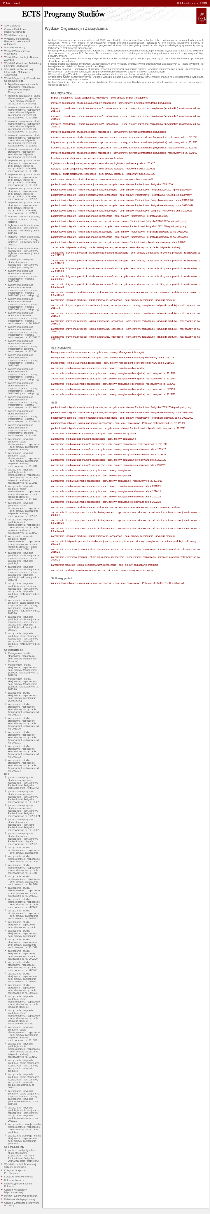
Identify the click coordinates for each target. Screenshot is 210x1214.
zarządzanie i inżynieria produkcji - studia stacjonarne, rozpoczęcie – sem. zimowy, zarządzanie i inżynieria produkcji (24, 558)
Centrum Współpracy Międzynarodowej (15, 1191)
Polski (6, 3)
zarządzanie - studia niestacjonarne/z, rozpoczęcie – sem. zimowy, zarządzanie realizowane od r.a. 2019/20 (24, 880)
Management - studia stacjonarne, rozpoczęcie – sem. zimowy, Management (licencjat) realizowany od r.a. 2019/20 (23, 684)
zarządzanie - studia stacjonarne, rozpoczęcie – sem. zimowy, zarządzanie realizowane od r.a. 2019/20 (23, 955)
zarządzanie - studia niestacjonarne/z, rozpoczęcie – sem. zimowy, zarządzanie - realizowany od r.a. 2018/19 (24, 869)
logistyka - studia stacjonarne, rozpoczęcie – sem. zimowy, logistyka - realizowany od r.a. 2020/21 (24, 240)
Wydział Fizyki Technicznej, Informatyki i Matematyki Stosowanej (18, 72)
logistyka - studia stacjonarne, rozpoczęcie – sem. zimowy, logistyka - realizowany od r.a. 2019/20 (24, 229)
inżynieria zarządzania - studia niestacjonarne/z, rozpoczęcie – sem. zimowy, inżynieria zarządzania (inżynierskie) (24, 99)
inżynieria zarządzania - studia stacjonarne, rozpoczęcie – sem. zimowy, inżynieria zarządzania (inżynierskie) (24, 153)
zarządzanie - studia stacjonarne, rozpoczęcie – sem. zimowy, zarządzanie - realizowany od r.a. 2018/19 (23, 943)
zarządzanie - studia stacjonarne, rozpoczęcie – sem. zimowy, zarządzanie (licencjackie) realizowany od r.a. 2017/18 (23, 709)
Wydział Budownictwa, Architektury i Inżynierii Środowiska (23, 64)
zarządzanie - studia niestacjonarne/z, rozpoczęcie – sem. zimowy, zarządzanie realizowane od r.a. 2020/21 (24, 891)
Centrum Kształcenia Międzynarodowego (15, 30)
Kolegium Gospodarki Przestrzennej (15, 1171)
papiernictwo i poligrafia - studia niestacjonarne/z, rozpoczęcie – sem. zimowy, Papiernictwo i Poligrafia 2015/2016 (23, 276)
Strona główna (12, 25)
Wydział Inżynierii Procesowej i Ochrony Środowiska (20, 1165)
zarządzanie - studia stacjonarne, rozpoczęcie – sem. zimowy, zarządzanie (22, 925)
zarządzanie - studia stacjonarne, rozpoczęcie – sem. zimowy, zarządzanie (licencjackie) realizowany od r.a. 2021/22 (23, 751)
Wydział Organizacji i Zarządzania (22, 78)
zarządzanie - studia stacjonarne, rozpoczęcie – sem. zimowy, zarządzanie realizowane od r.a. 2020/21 (23, 966)
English (16, 3)
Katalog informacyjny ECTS (192, 3)
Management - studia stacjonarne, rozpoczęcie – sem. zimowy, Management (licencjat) (22, 657)
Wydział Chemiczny (14, 47)
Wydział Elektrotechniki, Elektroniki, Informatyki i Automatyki (17, 41)
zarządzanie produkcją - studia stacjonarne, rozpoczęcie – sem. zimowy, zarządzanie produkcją (24, 1139)
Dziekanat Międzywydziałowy (19, 1199)
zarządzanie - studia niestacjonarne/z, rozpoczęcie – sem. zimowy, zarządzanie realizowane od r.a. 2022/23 (24, 914)
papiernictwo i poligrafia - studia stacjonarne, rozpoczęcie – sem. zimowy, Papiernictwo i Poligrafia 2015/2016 (23, 360)
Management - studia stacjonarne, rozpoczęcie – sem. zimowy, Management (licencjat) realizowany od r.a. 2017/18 (23, 670)
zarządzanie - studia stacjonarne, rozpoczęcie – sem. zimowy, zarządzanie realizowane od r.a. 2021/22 (23, 977)
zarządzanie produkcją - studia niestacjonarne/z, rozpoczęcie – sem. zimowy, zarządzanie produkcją (24, 1128)
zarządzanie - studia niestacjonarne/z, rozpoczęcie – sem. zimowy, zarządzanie (24, 850)
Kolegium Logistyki (14, 1180)
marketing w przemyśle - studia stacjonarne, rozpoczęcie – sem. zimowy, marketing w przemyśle (23, 263)
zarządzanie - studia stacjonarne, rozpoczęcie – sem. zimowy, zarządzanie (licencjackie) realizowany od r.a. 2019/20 (23, 723)
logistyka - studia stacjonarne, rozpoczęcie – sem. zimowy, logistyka (24, 219)
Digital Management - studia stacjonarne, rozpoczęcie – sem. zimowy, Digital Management (23, 88)
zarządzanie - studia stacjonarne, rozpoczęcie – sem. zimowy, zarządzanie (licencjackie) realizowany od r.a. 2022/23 (23, 765)
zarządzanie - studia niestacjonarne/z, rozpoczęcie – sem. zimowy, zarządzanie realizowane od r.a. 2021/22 (24, 903)
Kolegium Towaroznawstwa (18, 1176)
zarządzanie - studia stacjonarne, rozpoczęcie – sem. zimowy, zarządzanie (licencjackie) (22, 696)
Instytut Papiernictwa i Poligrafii (21, 1196)
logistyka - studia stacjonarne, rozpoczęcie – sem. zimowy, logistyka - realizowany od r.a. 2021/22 (24, 252)
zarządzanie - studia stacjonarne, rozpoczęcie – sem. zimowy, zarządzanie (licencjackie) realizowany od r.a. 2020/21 (23, 737)
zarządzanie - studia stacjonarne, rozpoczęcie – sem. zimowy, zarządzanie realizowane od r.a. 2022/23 (23, 989)
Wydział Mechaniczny (16, 35)
